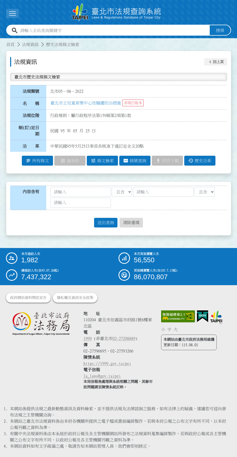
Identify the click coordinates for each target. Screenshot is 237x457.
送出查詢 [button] (105, 222)
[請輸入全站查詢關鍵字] (114, 30)
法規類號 (31, 91)
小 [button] (163, 329)
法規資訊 (30, 44)
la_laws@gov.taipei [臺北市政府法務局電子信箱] (102, 376)
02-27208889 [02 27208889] (124, 338)
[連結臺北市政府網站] (216, 317)
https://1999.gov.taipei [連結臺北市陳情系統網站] (107, 363)
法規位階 (31, 115)
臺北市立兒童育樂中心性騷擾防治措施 (85, 103)
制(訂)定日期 (28, 131)
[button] (215, 62)
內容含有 (31, 192)
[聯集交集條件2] (204, 192)
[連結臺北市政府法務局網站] (41, 323)
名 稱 (31, 103)
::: (3, 41)
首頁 (10, 44)
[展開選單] (12, 13)
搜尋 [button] (220, 30)
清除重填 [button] (131, 222)
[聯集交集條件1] (122, 192)
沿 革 (31, 146)
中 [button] (169, 329)
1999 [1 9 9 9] (87, 338)
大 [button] (176, 329)
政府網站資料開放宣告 (28, 297)
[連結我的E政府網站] (202, 316)
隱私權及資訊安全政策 (75, 297)
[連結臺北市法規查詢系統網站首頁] (116, 12)
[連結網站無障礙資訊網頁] (178, 316)
